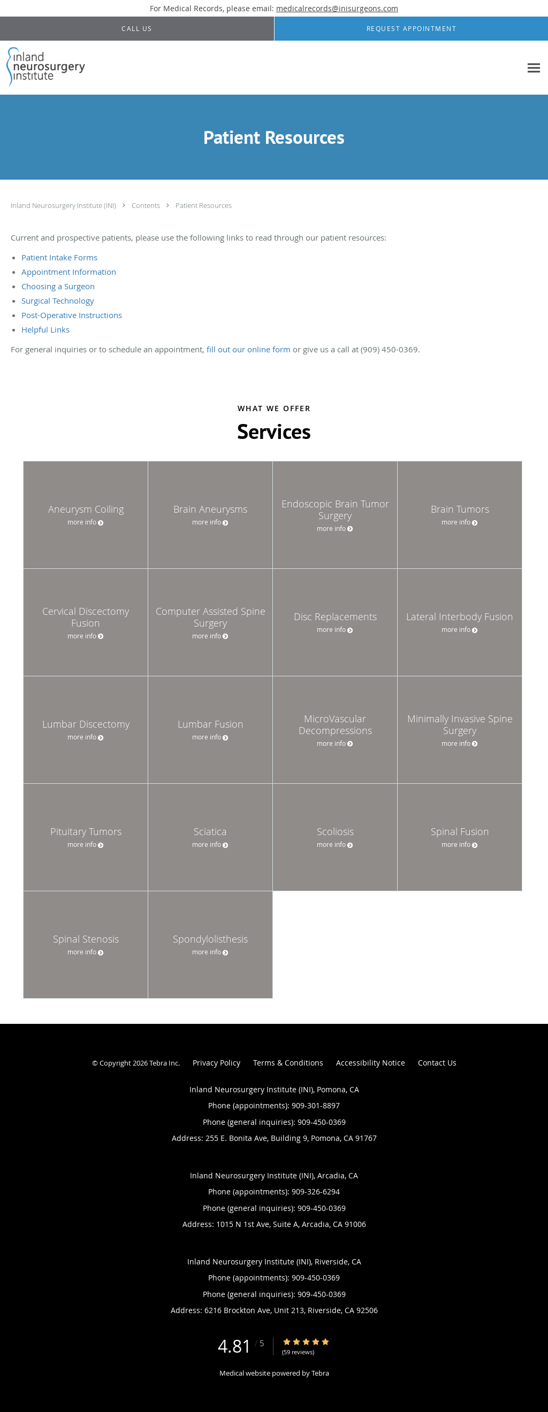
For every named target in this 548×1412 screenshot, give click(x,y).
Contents (147, 205)
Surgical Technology (57, 300)
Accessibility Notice (370, 1063)
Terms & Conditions (288, 1063)
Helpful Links (45, 329)
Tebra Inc (163, 1063)
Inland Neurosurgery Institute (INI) (64, 205)
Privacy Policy (216, 1063)
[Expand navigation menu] (534, 68)
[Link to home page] (43, 68)
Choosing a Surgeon (58, 286)
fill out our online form (249, 349)
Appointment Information (68, 271)
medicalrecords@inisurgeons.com (337, 8)
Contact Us (437, 1063)
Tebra (320, 1373)
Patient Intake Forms (59, 257)
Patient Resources (204, 205)
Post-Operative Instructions (71, 315)
